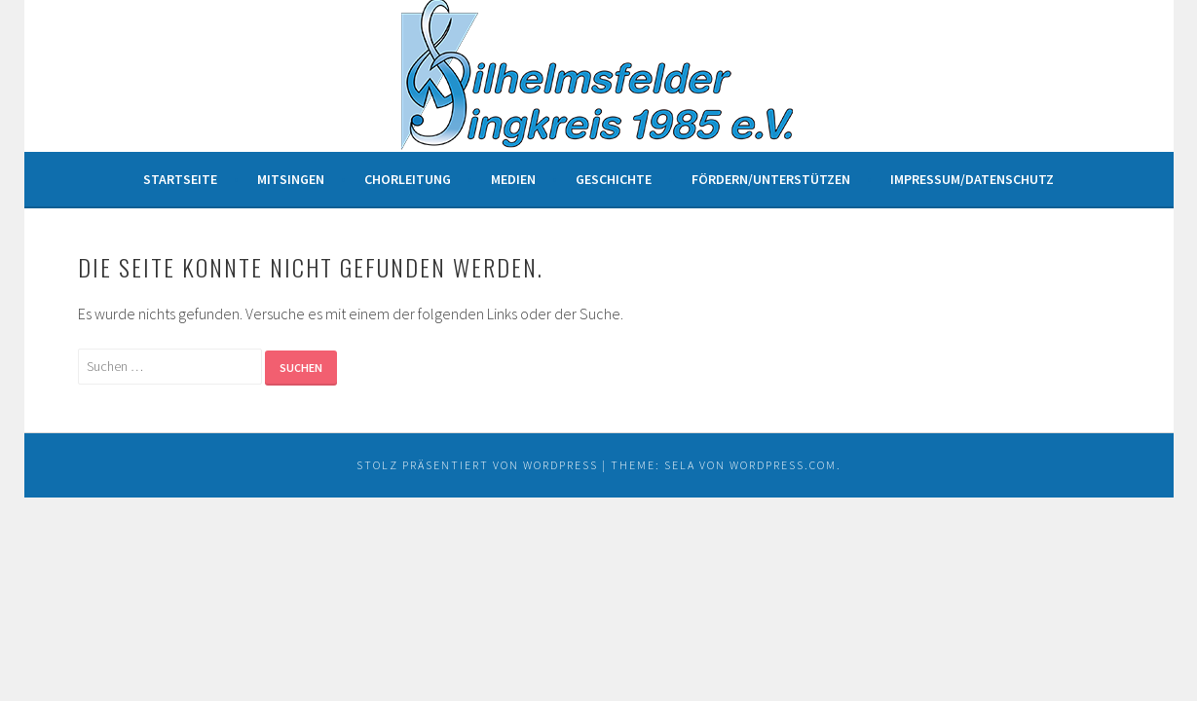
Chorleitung (407, 179)
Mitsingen (290, 179)
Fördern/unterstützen (771, 179)
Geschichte (614, 179)
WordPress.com (783, 465)
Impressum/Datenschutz (972, 179)
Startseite (180, 179)
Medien (513, 179)
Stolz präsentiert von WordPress (477, 465)
